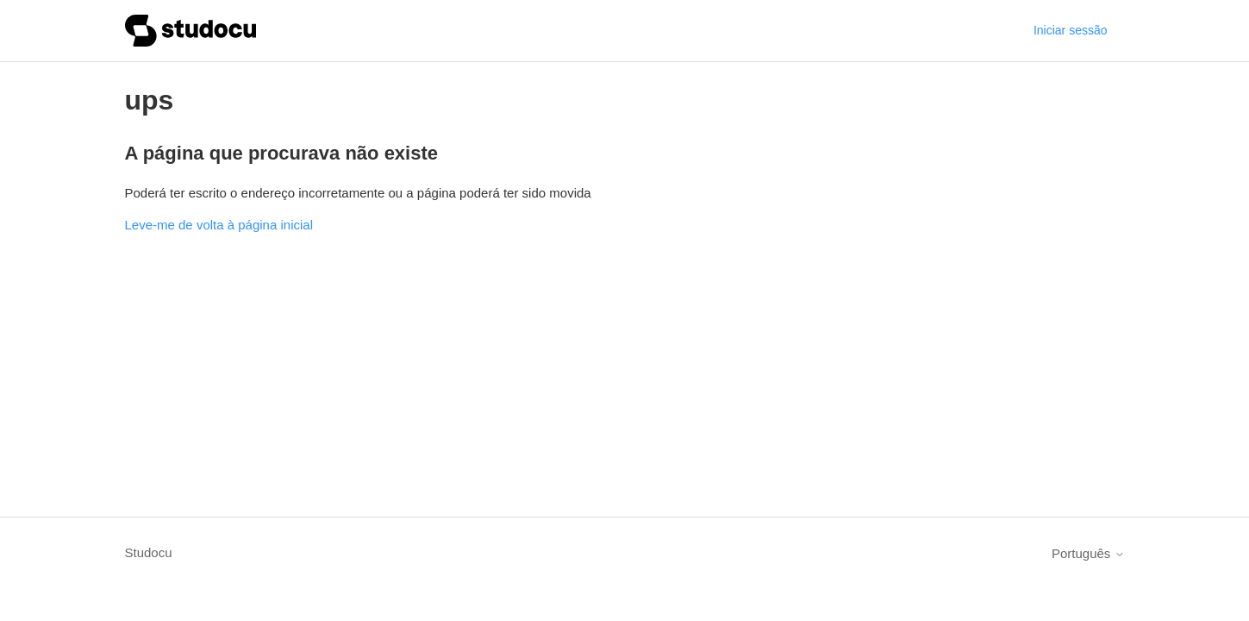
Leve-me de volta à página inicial (219, 224)
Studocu (148, 552)
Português (1088, 553)
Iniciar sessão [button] (1071, 30)
